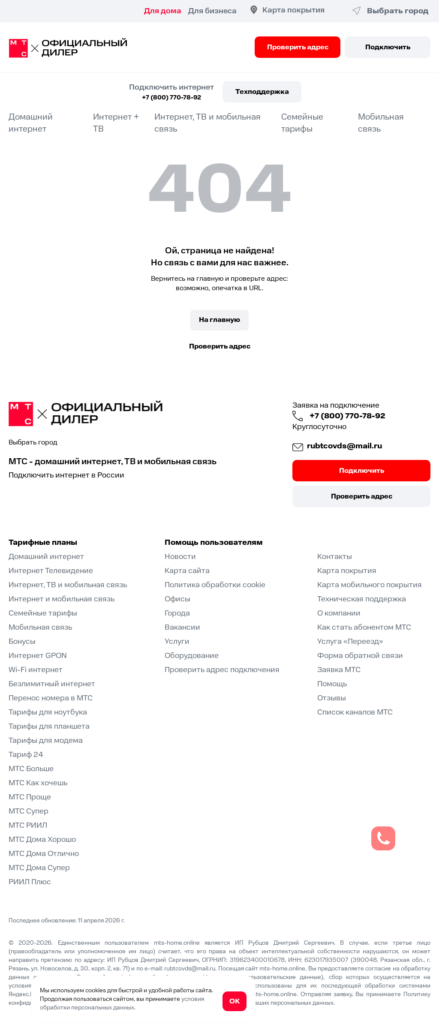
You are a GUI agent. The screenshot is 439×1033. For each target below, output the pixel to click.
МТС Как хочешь (38, 783)
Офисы (177, 599)
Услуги (177, 641)
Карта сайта (187, 570)
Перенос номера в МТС (51, 698)
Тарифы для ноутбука (48, 712)
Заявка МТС (339, 669)
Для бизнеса (212, 11)
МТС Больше (31, 768)
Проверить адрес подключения (222, 669)
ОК (234, 1001)
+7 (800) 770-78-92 (171, 97)
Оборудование (192, 655)
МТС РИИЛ (28, 825)
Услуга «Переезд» (350, 641)
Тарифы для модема (46, 740)
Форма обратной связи (360, 655)
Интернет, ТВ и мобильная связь (68, 585)
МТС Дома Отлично (44, 853)
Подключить (387, 47)
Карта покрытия (293, 10)
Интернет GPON (38, 655)
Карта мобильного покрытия (369, 585)
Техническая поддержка (361, 599)
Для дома (162, 11)
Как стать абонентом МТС (364, 627)
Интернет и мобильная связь (61, 599)
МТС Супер (28, 811)
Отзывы (331, 698)
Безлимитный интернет (52, 684)
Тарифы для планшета (49, 726)
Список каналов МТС (355, 712)
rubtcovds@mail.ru (344, 446)
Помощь (332, 684)
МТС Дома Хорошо (42, 839)
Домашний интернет (31, 123)
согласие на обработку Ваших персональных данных (259, 1003)
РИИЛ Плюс (30, 882)
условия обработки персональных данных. (122, 1003)
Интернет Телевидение (51, 570)
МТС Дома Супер (39, 867)
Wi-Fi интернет (36, 669)
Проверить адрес (297, 47)
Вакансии (182, 627)
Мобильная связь (40, 627)
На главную (219, 319)
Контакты (334, 556)
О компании (339, 613)
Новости (180, 556)
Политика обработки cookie (215, 585)
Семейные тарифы (302, 123)
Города (177, 613)
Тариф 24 (26, 754)
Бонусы (22, 641)
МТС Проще (30, 797)
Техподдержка (262, 91)
